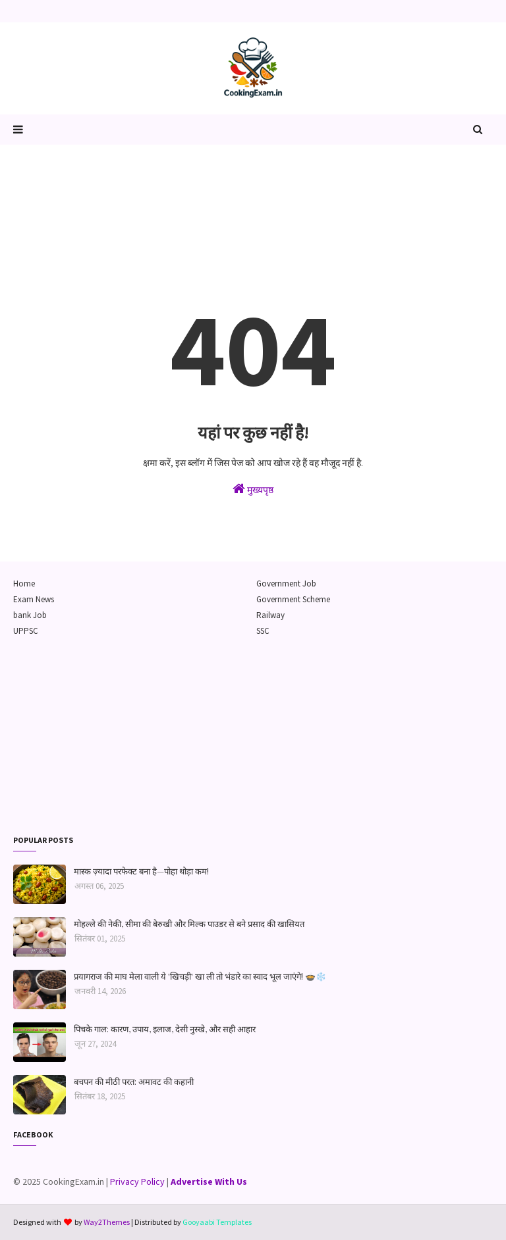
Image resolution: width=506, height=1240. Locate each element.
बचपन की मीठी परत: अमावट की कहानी (134, 1081)
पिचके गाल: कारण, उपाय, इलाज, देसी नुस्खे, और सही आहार (165, 1028)
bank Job (30, 615)
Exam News (33, 599)
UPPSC (25, 630)
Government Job (286, 583)
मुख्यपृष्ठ (253, 489)
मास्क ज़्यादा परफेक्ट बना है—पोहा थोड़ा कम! (141, 870)
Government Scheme (293, 599)
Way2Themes (107, 1222)
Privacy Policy (137, 1181)
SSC (262, 630)
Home (24, 583)
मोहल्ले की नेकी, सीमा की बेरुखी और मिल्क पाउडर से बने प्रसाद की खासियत (189, 923)
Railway (270, 615)
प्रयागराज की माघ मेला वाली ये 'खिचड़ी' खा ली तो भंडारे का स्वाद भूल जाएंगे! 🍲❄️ (200, 976)
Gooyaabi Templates (217, 1222)
